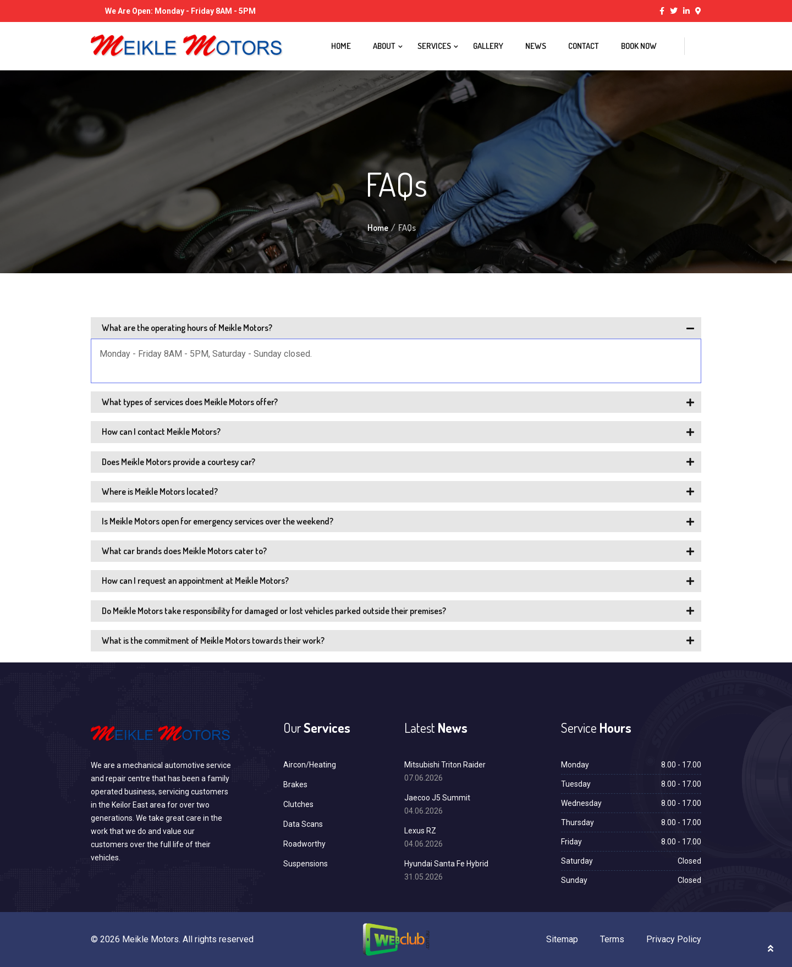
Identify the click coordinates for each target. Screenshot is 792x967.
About (384, 46)
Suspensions (305, 863)
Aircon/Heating (309, 764)
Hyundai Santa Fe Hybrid (446, 863)
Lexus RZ (420, 830)
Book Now (639, 46)
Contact (583, 46)
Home (341, 46)
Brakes (295, 784)
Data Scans (303, 824)
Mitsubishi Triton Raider (445, 764)
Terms (612, 939)
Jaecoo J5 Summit (437, 797)
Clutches (298, 804)
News (535, 46)
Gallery (488, 46)
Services (434, 46)
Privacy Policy (673, 939)
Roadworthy (304, 843)
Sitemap (562, 939)
